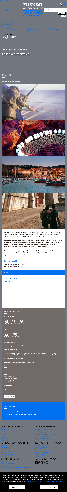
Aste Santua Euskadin (8, 454)
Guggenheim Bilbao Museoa (43, 429)
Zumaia (3, 436)
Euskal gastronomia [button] (7, 22)
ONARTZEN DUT (17, 487)
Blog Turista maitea (7, 463)
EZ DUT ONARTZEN (49, 487)
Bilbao (3, 429)
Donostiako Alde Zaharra (42, 438)
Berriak (3, 461)
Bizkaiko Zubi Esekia (41, 431)
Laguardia (4, 434)
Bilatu (62, 13)
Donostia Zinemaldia (7, 447)
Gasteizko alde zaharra (42, 436)
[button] (4, 10)
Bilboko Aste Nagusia (8, 445)
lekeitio (7, 281)
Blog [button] (2, 26)
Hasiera (4, 49)
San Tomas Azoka (6, 452)
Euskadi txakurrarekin (41, 447)
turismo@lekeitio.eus (10, 381)
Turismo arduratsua (7, 469)
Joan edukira (4, 1)
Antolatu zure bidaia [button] (7, 24)
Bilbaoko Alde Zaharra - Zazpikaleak (46, 434)
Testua (63, 6)
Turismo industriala (41, 449)
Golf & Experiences (40, 456)
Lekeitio (3, 433)
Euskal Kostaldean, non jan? (14, 266)
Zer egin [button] (3, 20)
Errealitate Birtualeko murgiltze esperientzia (15, 467)
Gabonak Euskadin (7, 451)
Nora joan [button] (4, 19)
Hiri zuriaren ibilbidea (41, 451)
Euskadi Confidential (41, 454)
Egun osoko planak (41, 445)
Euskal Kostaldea (11, 278)
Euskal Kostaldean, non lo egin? (15, 264)
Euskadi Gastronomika (42, 452)
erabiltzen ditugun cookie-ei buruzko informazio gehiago (44, 481)
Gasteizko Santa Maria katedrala (45, 433)
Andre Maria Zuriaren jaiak (9, 449)
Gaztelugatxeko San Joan (9, 431)
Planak (10, 49)
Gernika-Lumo (5, 440)
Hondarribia (5, 438)
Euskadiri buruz (6, 465)
